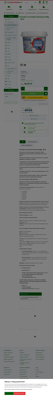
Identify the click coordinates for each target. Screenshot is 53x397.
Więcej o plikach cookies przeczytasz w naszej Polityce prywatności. (18, 389)
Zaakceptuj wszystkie (19, 393)
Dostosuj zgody (9, 393)
